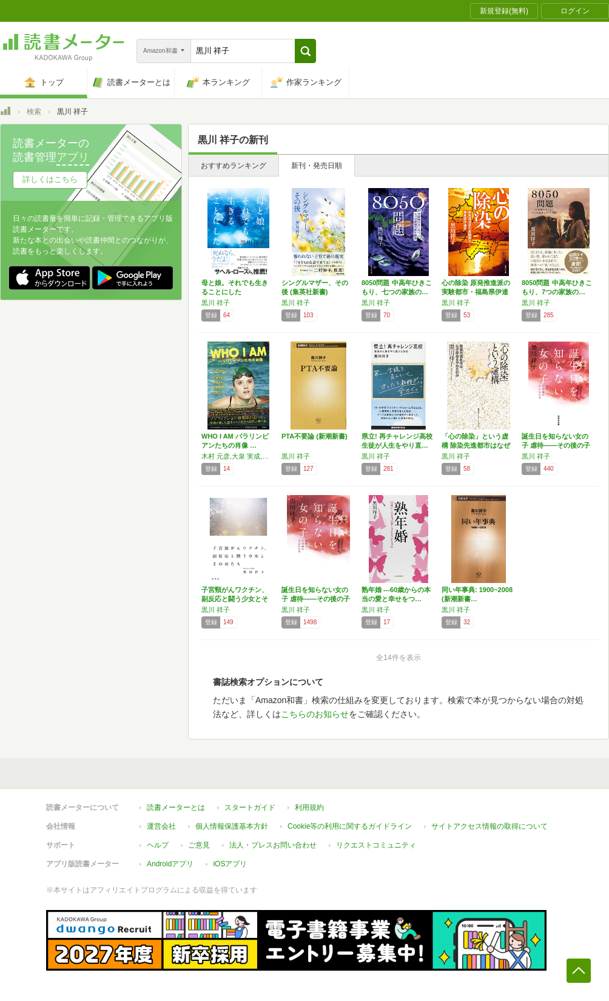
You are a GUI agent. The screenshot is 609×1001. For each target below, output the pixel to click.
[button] (305, 51)
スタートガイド (249, 807)
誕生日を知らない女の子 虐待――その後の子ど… (556, 445)
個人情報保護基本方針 (231, 826)
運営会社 (161, 826)
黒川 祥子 (215, 302)
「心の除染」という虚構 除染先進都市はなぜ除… (476, 445)
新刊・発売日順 (316, 165)
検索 (34, 111)
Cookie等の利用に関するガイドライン (350, 826)
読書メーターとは (176, 807)
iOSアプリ (230, 864)
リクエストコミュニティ (376, 845)
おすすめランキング (233, 165)
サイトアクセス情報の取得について (489, 826)
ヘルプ (158, 845)
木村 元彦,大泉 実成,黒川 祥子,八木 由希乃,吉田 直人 (238, 456)
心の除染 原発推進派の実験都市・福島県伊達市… (476, 292)
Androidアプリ (170, 864)
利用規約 (309, 807)
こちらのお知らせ (315, 714)
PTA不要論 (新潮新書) (314, 436)
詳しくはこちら (50, 179)
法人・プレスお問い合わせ (273, 845)
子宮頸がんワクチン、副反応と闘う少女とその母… (234, 599)
